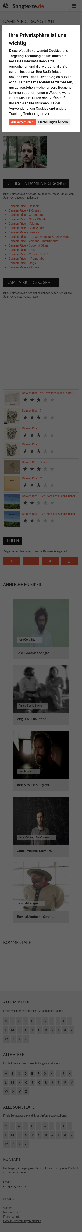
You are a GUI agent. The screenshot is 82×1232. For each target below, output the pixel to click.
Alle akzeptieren (22, 122)
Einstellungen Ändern (53, 122)
